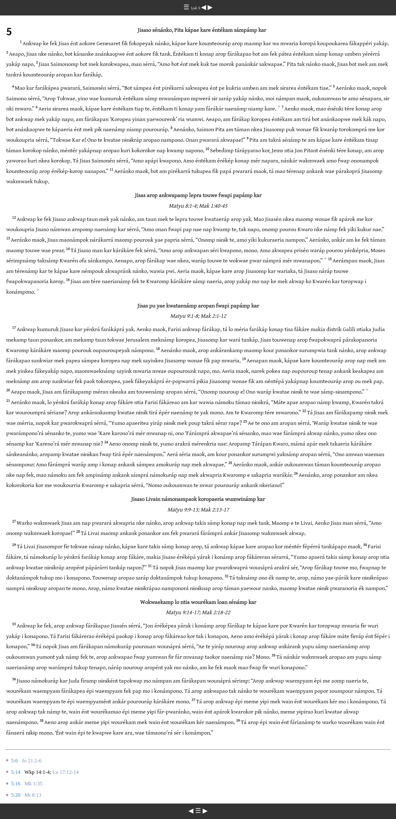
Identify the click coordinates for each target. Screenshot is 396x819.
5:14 (15, 772)
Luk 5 (196, 8)
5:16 (15, 784)
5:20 (15, 795)
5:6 (14, 761)
